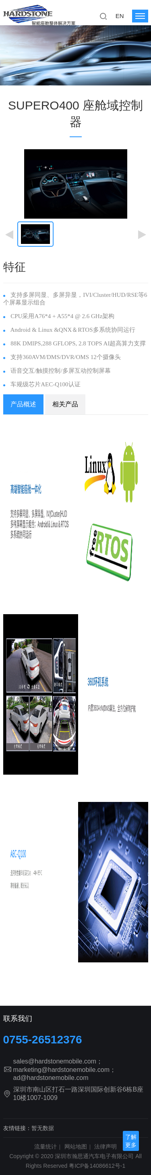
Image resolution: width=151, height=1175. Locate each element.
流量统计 (45, 1146)
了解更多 (131, 1141)
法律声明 (105, 1146)
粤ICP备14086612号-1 (97, 1166)
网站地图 (75, 1146)
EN (120, 15)
